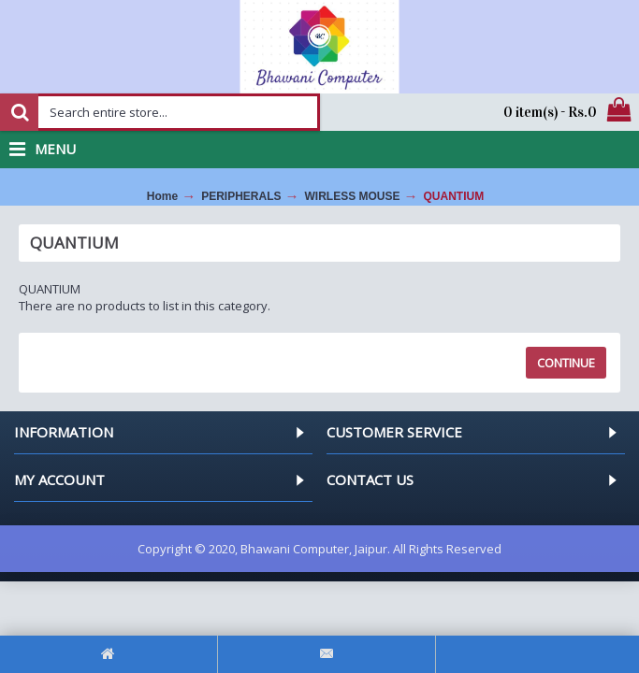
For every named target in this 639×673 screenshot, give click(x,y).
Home (162, 196)
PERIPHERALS (241, 196)
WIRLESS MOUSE (352, 196)
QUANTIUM (454, 196)
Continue (566, 362)
